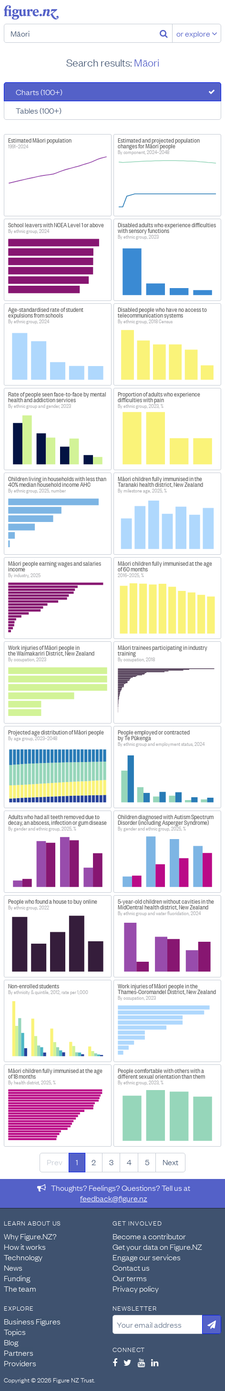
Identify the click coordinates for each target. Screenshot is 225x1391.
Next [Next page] (170, 1162)
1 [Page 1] (77, 1162)
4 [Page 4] (129, 1162)
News (13, 1267)
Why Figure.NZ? (30, 1236)
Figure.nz (31, 12)
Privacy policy (135, 1288)
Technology (23, 1257)
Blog (11, 1342)
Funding (17, 1278)
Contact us (131, 1267)
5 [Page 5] (147, 1162)
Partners (18, 1352)
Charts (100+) (39, 92)
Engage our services (146, 1257)
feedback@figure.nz (113, 1198)
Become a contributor (149, 1236)
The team (20, 1288)
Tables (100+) (38, 110)
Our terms (129, 1278)
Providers (20, 1363)
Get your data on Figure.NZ (157, 1246)
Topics (15, 1331)
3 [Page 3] (111, 1162)
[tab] (112, 91)
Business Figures (32, 1321)
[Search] (163, 33)
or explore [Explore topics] (196, 33)
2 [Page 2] (94, 1162)
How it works (25, 1246)
